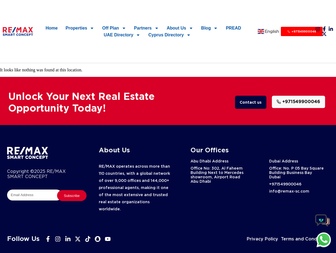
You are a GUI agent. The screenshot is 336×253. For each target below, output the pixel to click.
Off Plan (114, 28)
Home (52, 28)
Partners (146, 28)
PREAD (233, 28)
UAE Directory (122, 34)
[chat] (324, 239)
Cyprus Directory (169, 34)
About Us (180, 28)
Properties (80, 28)
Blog (209, 28)
